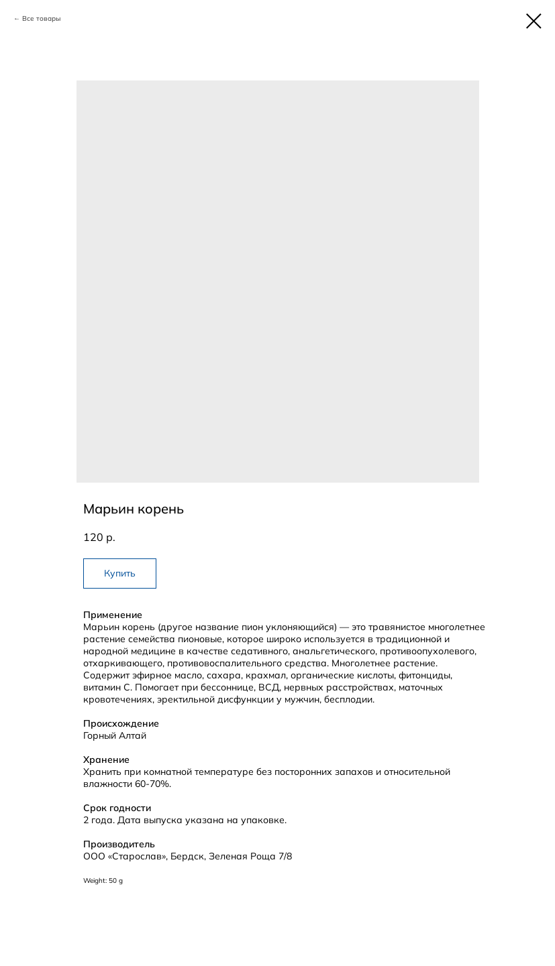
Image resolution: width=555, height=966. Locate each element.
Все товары (41, 18)
